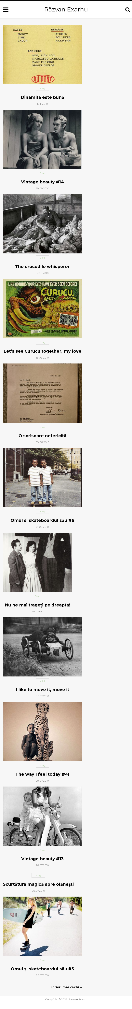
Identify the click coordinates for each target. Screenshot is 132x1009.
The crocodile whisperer (42, 266)
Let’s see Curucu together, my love (42, 351)
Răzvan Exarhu (66, 9)
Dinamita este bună (42, 97)
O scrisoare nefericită (42, 435)
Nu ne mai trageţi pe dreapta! (37, 605)
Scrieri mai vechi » (66, 987)
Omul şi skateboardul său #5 (42, 968)
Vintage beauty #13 (42, 858)
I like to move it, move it (42, 689)
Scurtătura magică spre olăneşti (38, 884)
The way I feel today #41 (42, 774)
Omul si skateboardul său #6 (42, 520)
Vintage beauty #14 (42, 181)
